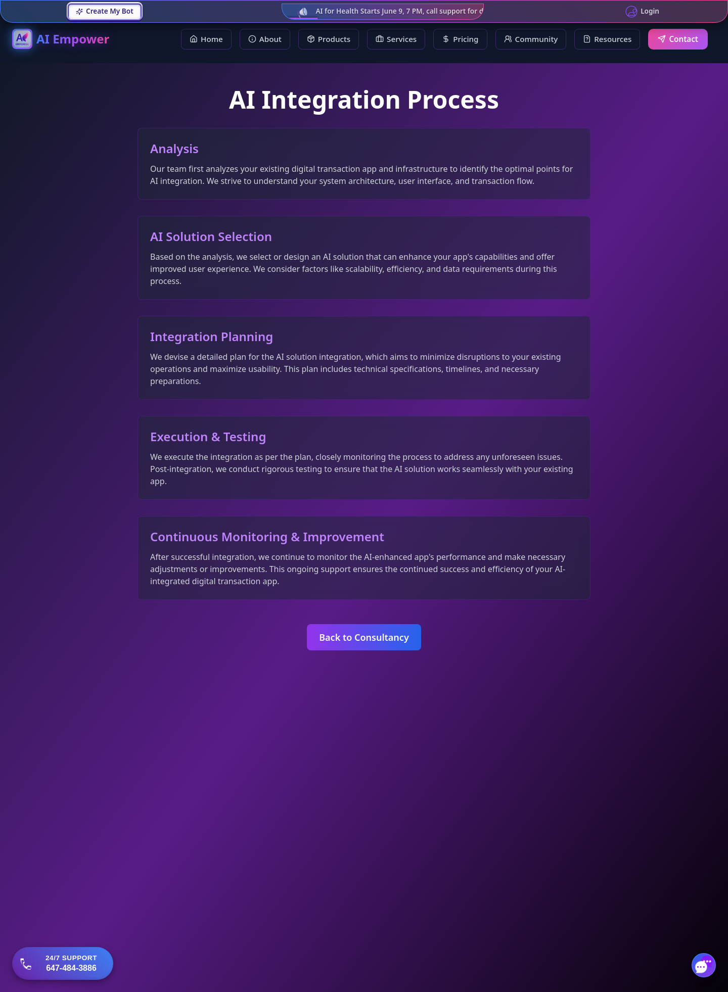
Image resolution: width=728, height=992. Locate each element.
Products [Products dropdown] (328, 39)
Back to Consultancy (364, 637)
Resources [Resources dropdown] (607, 39)
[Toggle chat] (704, 965)
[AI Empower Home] (60, 39)
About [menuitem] (265, 39)
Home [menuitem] (206, 39)
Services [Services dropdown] (396, 39)
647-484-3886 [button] (71, 968)
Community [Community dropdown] (531, 39)
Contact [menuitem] (678, 39)
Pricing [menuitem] (460, 39)
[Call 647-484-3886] (62, 963)
